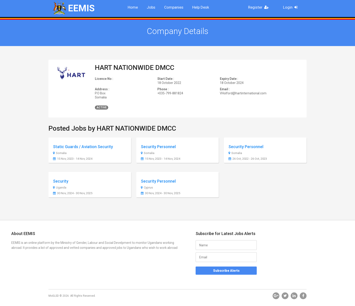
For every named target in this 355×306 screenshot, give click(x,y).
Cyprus (147, 187)
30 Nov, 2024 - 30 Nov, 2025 (72, 193)
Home (133, 7)
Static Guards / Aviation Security (83, 146)
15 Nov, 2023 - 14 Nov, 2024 (72, 158)
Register (259, 7)
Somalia (60, 153)
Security (60, 181)
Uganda (59, 187)
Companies (173, 7)
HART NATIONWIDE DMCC (134, 67)
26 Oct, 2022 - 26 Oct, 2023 (247, 158)
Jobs (151, 7)
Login (291, 7)
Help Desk (200, 7)
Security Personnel (158, 146)
